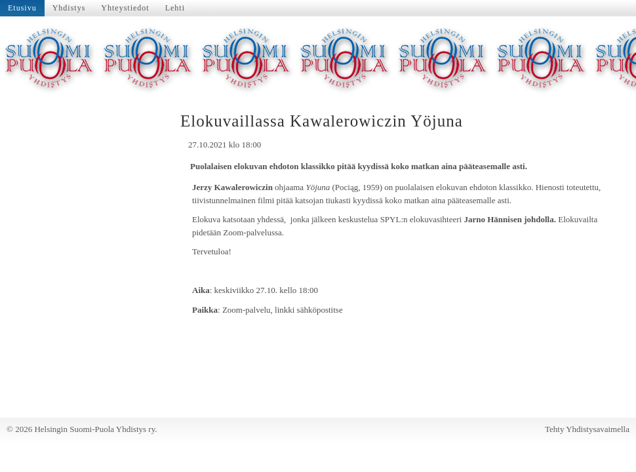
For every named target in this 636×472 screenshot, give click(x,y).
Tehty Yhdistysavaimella (587, 429)
